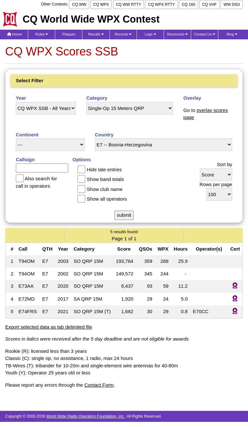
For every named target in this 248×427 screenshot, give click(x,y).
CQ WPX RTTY (161, 4)
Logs (150, 34)
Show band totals (105, 179)
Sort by (224, 164)
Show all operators (107, 199)
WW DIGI (231, 4)
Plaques (69, 34)
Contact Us (204, 34)
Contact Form (99, 385)
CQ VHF (209, 4)
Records (123, 34)
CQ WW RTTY (128, 4)
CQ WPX (101, 4)
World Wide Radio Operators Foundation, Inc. (85, 416)
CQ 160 (188, 4)
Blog (232, 34)
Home (14, 34)
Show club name (105, 189)
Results (96, 34)
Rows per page (216, 184)
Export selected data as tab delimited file (48, 327)
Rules (41, 34)
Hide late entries (104, 169)
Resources (177, 34)
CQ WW (79, 4)
